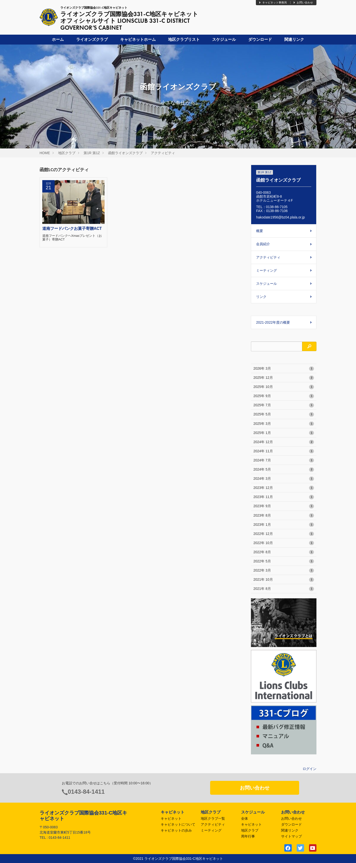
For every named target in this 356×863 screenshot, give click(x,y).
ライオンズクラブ (92, 39)
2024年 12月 (283, 442)
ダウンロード (260, 39)
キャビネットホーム (138, 39)
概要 (259, 231)
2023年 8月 (283, 515)
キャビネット (171, 818)
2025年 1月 (283, 433)
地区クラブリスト (184, 39)
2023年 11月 (283, 497)
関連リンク (294, 39)
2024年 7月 (283, 460)
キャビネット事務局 (272, 2)
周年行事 (248, 836)
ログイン (309, 769)
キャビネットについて (178, 824)
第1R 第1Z (92, 153)
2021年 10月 (283, 579)
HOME (45, 153)
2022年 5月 (283, 561)
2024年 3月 (283, 479)
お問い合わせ (303, 2)
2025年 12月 (283, 378)
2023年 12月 (283, 488)
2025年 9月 (283, 396)
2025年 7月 (283, 405)
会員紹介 (263, 244)
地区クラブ (66, 153)
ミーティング (266, 270)
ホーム (58, 39)
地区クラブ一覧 (213, 818)
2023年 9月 (283, 506)
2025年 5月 (283, 414)
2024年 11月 (283, 451)
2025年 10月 (283, 387)
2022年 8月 (283, 552)
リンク (261, 297)
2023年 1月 (283, 525)
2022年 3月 (283, 570)
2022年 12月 (283, 534)
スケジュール (224, 39)
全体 (244, 818)
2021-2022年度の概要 (273, 322)
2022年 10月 (283, 543)
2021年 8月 (283, 589)
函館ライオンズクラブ (125, 153)
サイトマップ (291, 836)
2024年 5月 (283, 469)
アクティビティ (163, 153)
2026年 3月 (283, 368)
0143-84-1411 (86, 791)
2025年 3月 (283, 424)
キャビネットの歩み (176, 830)
